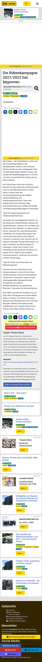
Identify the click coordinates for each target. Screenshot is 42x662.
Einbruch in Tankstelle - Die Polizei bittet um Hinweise (28, 582)
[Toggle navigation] (37, 4)
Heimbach (19, 546)
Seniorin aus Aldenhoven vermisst (19, 406)
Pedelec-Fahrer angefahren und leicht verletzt (28, 562)
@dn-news (10, 650)
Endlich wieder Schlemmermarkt (21, 11)
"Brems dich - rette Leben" (15, 393)
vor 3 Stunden (7, 463)
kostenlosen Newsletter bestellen (21, 327)
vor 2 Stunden (18, 15)
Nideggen (35, 546)
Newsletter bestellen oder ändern (21, 637)
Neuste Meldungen (13, 612)
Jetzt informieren (26, 66)
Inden (18, 506)
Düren (16, 17)
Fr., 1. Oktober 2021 (10, 93)
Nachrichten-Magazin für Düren (17, 616)
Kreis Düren (14, 96)
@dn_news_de (31, 650)
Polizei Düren (8, 102)
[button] (27, 3)
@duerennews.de (10, 646)
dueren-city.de (36, 437)
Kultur (22, 17)
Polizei (24, 96)
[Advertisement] (21, 44)
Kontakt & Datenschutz (14, 618)
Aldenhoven (8, 411)
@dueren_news (31, 646)
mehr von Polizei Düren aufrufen (17, 385)
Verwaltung (12, 465)
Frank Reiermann (25, 657)
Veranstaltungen (31, 17)
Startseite (10, 610)
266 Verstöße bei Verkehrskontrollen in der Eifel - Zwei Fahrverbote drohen (27, 538)
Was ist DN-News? (13, 614)
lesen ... (20, 431)
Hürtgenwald (28, 546)
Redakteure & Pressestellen (16, 621)
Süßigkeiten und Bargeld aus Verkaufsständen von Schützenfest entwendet (27, 498)
